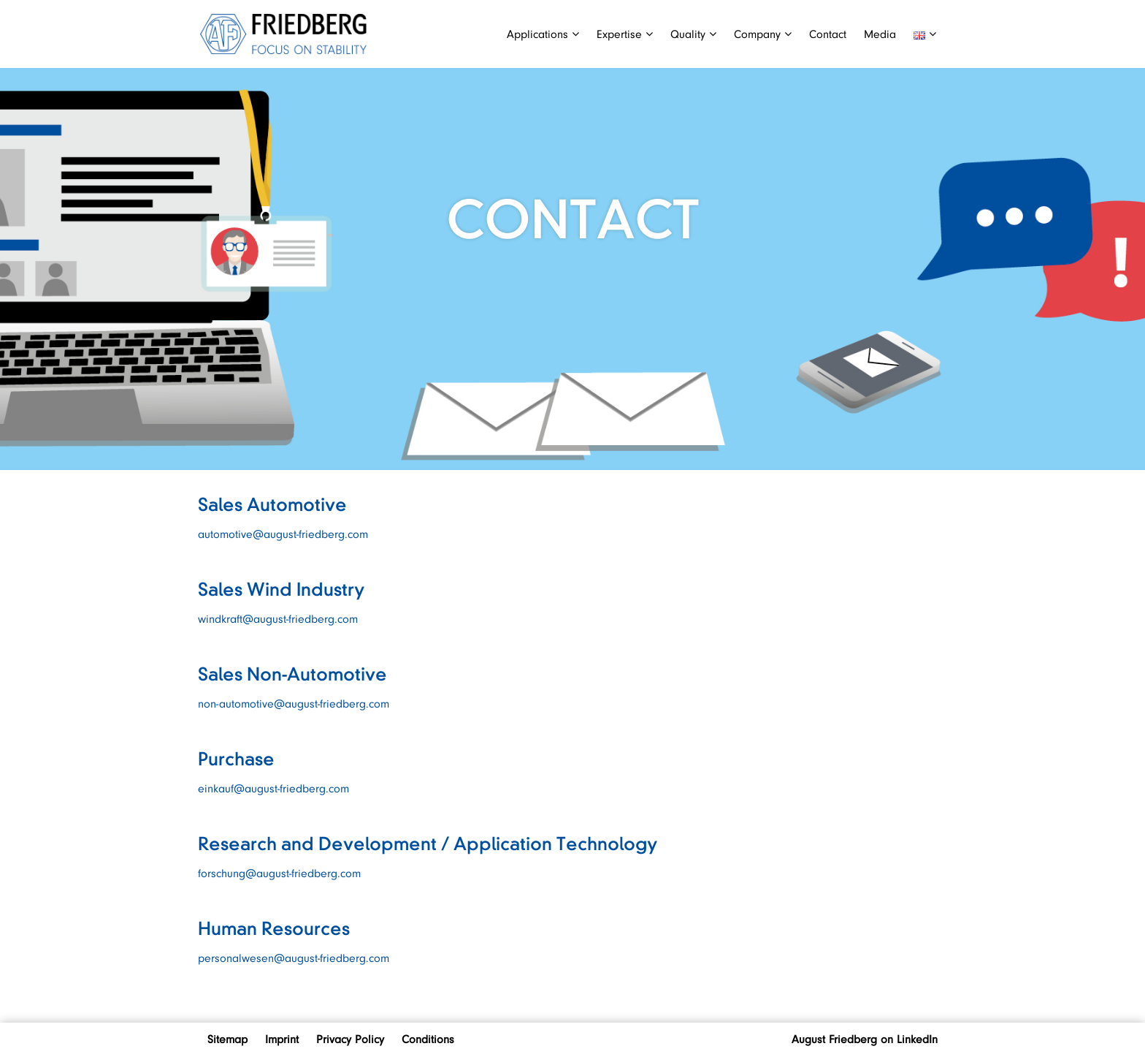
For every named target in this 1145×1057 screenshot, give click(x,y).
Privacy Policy (350, 1039)
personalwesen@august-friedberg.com (293, 958)
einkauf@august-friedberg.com (273, 788)
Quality (693, 34)
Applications (543, 34)
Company (763, 34)
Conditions (428, 1039)
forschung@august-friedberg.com (281, 873)
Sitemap (227, 1039)
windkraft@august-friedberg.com (279, 619)
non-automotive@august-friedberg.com (293, 704)
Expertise (625, 34)
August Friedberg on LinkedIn (865, 1039)
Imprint (282, 1039)
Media (880, 34)
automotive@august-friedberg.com (283, 534)
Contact (827, 34)
